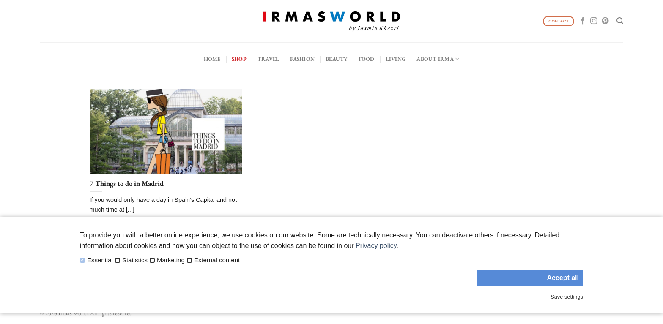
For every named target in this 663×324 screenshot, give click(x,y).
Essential (100, 260)
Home (212, 59)
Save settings (567, 297)
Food (367, 59)
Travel (268, 59)
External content (217, 260)
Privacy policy (376, 245)
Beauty (337, 59)
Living (396, 59)
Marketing (171, 260)
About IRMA (437, 59)
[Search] (619, 21)
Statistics (135, 260)
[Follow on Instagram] (593, 21)
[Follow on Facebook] (582, 21)
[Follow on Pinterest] (605, 21)
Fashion (302, 59)
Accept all (563, 277)
